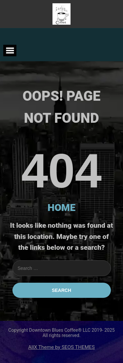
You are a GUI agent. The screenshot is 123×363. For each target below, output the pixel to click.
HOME (61, 207)
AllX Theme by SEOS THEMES (61, 347)
